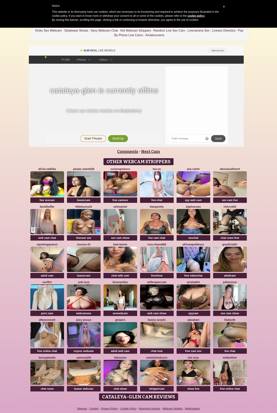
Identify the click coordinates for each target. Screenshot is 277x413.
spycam (193, 313)
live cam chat (156, 237)
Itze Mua (193, 357)
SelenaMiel (120, 206)
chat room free (229, 237)
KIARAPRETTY (157, 206)
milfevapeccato (156, 282)
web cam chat (47, 237)
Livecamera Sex (199, 30)
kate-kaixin (120, 244)
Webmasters (192, 408)
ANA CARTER (193, 169)
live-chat (156, 200)
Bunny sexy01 (157, 319)
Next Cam (150, 151)
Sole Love (83, 282)
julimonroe (230, 282)
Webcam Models (173, 408)
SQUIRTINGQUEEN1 (47, 244)
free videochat (193, 275)
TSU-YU (157, 169)
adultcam (230, 275)
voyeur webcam (83, 351)
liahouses (120, 357)
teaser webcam (83, 388)
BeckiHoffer (47, 206)
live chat (229, 351)
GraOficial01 (229, 244)
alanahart (193, 319)
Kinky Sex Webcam (48, 30)
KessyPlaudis (47, 357)
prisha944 (193, 282)
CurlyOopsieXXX (120, 169)
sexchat (193, 237)
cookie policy (196, 15)
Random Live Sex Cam (169, 30)
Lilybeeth (229, 319)
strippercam (156, 388)
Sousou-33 (83, 244)
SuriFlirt (47, 282)
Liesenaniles (120, 282)
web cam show (156, 313)
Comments (127, 151)
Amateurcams (154, 35)
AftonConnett (47, 319)
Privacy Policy (109, 408)
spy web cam (193, 200)
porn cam (47, 313)
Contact (93, 408)
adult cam (47, 275)
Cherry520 (230, 206)
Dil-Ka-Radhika (47, 169)
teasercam (83, 200)
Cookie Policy (128, 408)
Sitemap (82, 408)
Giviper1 (120, 319)
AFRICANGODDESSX (193, 244)
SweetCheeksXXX (156, 357)
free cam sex (193, 351)
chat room (47, 388)
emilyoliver (230, 357)
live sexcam (47, 200)
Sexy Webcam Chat (104, 30)
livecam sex (83, 237)
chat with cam (120, 275)
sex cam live (230, 200)
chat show (120, 388)
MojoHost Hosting (149, 408)
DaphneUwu (193, 206)
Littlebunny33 (83, 206)
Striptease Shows (76, 30)
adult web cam (120, 351)
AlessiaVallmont (230, 169)
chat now (157, 351)
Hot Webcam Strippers (135, 30)
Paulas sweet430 (83, 169)
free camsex (120, 200)
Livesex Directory (224, 30)
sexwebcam (120, 313)
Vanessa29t (83, 357)
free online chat (47, 351)
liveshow (156, 275)
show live (193, 388)
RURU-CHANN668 (156, 244)
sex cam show (120, 237)
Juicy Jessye (83, 319)
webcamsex (83, 313)
